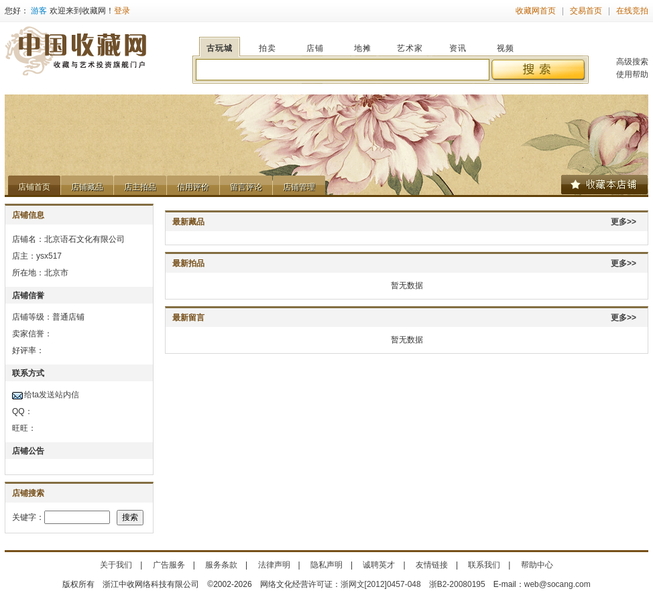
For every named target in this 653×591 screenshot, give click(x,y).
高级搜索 (632, 61)
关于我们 (116, 565)
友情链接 (432, 565)
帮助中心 (537, 565)
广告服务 (169, 565)
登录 (122, 10)
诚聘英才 (379, 565)
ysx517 (49, 256)
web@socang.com (557, 584)
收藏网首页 (536, 10)
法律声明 (274, 565)
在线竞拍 (632, 10)
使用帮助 (632, 74)
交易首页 (586, 10)
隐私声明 (326, 565)
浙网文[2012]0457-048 (381, 584)
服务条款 (221, 565)
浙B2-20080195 (457, 584)
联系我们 (484, 565)
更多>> (623, 221)
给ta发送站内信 (51, 394)
